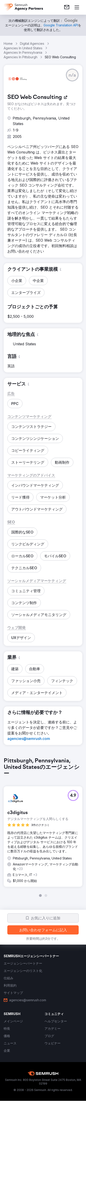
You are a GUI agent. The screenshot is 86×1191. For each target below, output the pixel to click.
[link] (66, 7)
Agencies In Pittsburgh (20, 57)
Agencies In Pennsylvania (23, 52)
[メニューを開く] (76, 7)
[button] (72, 75)
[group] (43, 827)
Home (8, 43)
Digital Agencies (32, 43)
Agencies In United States (23, 48)
